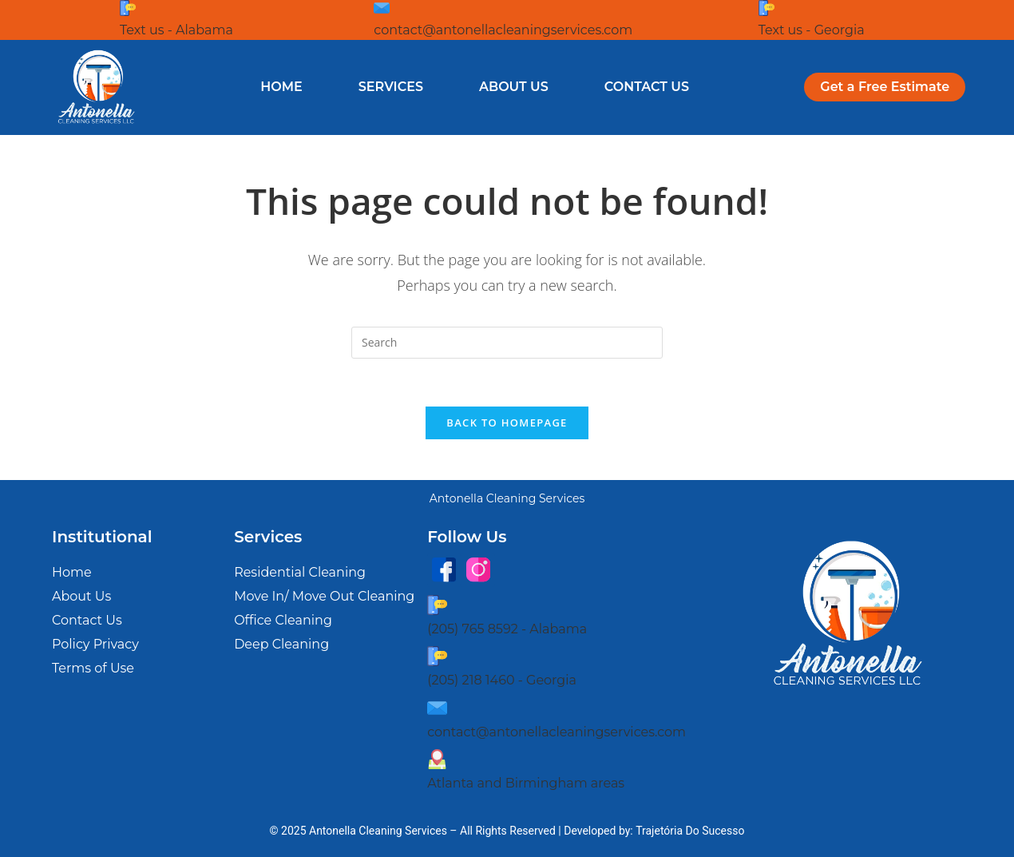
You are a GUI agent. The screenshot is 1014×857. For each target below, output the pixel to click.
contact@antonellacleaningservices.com (503, 30)
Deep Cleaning (281, 645)
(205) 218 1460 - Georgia (501, 680)
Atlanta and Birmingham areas (525, 784)
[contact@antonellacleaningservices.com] (382, 8)
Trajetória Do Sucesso (690, 830)
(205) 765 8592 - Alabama (507, 629)
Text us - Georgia (812, 30)
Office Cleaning (283, 621)
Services (390, 86)
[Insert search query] (507, 343)
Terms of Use (93, 668)
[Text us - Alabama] (128, 8)
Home (281, 86)
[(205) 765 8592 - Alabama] (437, 605)
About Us (514, 86)
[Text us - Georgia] (766, 8)
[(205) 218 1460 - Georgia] (437, 656)
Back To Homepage (506, 423)
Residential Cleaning (300, 573)
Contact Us (646, 86)
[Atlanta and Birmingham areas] (437, 759)
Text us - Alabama (176, 30)
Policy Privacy (95, 645)
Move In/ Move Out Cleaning (324, 597)
